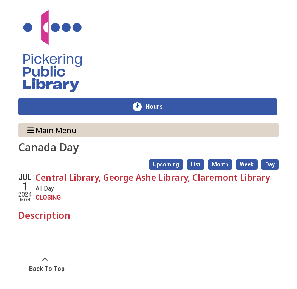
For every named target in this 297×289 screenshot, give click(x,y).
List (195, 164)
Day (270, 164)
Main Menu (52, 130)
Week (247, 164)
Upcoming (166, 164)
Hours (158, 106)
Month (220, 164)
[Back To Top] (44, 264)
